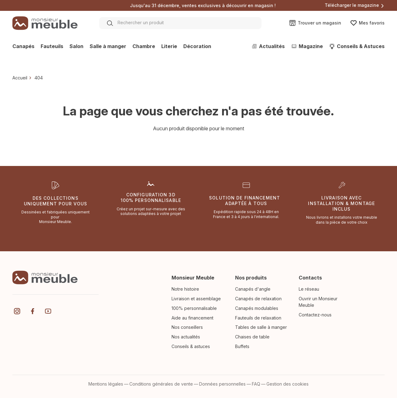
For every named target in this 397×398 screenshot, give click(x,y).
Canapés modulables (256, 308)
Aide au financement (192, 317)
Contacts (310, 278)
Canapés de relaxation (258, 298)
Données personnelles (222, 384)
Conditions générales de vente (161, 384)
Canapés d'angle (252, 289)
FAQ (256, 384)
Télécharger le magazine (355, 5)
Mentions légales (105, 384)
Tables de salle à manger (261, 327)
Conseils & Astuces (357, 46)
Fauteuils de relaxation (258, 317)
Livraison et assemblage (196, 298)
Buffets (242, 346)
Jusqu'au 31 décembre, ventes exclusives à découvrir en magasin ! (203, 5)
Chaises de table (252, 336)
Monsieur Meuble (193, 278)
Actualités (268, 46)
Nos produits (251, 278)
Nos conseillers (187, 327)
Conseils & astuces (191, 346)
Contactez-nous (315, 314)
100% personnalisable (194, 308)
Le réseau (309, 289)
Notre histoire (185, 289)
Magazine (307, 46)
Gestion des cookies (287, 384)
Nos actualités (186, 336)
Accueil (19, 77)
